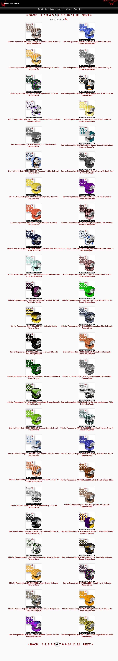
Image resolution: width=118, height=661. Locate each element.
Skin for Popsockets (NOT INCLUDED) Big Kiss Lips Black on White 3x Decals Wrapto (87, 403)
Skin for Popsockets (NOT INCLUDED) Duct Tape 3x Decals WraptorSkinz (34, 145)
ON (65, 19)
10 (69, 15)
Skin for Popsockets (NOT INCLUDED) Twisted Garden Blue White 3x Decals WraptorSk (33, 249)
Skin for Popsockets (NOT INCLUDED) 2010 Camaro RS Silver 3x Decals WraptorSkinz (34, 532)
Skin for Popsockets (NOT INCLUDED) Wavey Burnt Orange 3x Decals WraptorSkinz (87, 353)
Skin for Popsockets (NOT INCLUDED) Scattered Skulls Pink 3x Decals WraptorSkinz (87, 275)
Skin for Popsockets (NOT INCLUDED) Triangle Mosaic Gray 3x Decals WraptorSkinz (87, 68)
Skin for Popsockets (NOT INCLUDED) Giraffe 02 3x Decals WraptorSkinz (87, 506)
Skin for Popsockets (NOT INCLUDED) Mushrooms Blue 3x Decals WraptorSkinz (33, 455)
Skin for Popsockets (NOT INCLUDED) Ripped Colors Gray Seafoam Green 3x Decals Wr (87, 146)
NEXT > (87, 15)
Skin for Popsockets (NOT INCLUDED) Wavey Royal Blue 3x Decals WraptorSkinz (87, 455)
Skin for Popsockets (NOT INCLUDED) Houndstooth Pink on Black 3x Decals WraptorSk (86, 224)
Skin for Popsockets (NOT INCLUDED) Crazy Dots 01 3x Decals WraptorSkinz (87, 584)
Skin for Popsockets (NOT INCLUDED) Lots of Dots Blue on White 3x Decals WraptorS (86, 249)
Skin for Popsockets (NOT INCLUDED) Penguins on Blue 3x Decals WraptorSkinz (34, 172)
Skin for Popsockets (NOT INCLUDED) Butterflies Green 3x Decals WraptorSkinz (33, 558)
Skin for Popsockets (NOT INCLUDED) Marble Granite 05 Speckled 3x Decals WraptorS (33, 610)
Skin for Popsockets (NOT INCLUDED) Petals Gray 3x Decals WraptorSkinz (33, 506)
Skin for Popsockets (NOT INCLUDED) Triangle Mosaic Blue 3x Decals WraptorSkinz (87, 43)
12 (77, 15)
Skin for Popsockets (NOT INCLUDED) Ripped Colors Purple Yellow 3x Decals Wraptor (87, 532)
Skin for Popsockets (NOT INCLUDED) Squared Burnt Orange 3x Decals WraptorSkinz (34, 481)
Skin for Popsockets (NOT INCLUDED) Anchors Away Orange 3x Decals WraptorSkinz (87, 610)
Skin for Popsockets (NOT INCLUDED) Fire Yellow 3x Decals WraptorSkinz (34, 327)
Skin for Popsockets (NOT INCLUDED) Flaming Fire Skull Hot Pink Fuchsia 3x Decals (33, 301)
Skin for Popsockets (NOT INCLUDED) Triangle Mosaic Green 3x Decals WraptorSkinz (87, 301)
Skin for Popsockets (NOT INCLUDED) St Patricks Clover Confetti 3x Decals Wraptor (33, 377)
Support (115, 1)
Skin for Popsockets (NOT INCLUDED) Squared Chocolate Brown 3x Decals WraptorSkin (33, 43)
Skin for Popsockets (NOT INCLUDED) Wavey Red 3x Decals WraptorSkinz (34, 224)
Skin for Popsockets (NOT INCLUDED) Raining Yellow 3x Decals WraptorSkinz (33, 198)
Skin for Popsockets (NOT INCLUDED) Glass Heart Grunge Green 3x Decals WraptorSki (33, 403)
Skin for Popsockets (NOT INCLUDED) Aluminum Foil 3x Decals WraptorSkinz (86, 377)
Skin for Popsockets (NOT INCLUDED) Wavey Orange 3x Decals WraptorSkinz (33, 584)
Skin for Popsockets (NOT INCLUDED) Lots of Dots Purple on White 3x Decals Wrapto (34, 120)
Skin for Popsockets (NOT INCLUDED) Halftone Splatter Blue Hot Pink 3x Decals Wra (34, 636)
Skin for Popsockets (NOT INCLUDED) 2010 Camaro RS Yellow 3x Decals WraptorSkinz (87, 558)
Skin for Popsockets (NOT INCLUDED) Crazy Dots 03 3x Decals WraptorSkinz (33, 94)
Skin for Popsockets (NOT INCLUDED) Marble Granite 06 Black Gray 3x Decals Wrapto (87, 172)
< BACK (32, 15)
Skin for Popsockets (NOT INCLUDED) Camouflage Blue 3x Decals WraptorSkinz (86, 327)
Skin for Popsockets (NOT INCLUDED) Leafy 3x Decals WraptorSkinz (86, 480)
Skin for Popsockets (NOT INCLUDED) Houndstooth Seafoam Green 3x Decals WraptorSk (34, 275)
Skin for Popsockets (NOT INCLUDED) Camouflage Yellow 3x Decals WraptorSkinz (87, 636)
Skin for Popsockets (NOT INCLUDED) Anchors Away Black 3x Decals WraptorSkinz (34, 353)
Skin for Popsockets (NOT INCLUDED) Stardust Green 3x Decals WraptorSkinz (33, 429)
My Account (108, 1)
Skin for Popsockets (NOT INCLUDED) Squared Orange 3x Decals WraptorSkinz (34, 68)
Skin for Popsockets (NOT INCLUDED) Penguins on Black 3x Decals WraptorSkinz (87, 94)
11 (73, 15)
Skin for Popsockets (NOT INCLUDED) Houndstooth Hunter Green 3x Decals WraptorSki (87, 429)
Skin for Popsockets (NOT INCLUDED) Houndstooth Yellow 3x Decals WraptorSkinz (87, 120)
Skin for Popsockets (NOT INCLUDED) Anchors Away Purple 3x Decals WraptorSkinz (87, 198)
